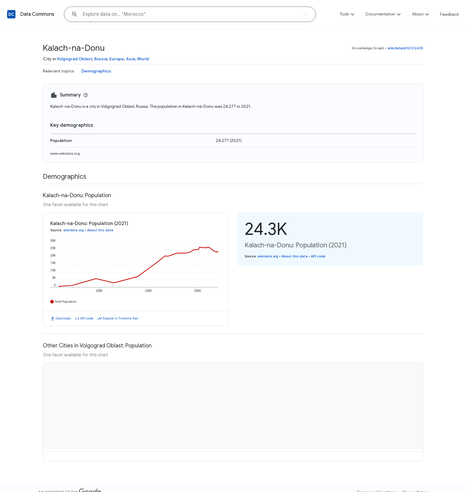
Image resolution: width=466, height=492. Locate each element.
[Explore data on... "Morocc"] (190, 14)
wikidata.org (73, 230)
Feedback (449, 14)
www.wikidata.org (65, 153)
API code (86, 318)
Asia (130, 58)
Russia (100, 58)
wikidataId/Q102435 (405, 48)
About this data (100, 230)
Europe (116, 58)
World (143, 58)
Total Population (66, 301)
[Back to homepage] (11, 14)
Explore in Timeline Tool (120, 318)
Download (63, 318)
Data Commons (37, 14)
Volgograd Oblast (74, 58)
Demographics (96, 71)
